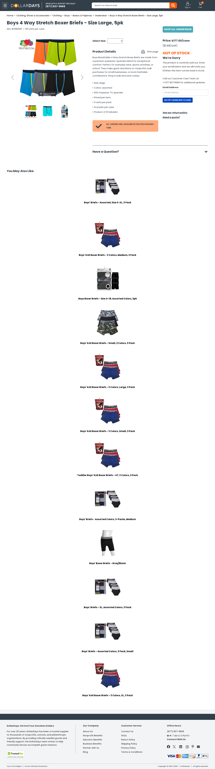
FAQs (124, 735)
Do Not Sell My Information (36, 766)
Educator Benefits (92, 739)
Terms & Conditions (131, 752)
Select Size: (99, 40)
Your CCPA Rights (14, 766)
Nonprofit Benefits (92, 735)
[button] (187, 5)
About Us (88, 731)
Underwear (101, 15)
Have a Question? (107, 152)
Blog (85, 752)
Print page (152, 51)
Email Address (170, 87)
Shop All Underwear (178, 29)
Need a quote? (171, 117)
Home (10, 15)
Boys (67, 15)
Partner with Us (91, 747)
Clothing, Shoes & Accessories (32, 15)
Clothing (57, 15)
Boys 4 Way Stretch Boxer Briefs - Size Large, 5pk (136, 15)
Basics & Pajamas (82, 15)
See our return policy (175, 112)
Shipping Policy (129, 743)
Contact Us (127, 731)
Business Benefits (92, 743)
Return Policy (128, 739)
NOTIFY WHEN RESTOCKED (177, 100)
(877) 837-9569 (175, 731)
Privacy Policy (128, 747)
